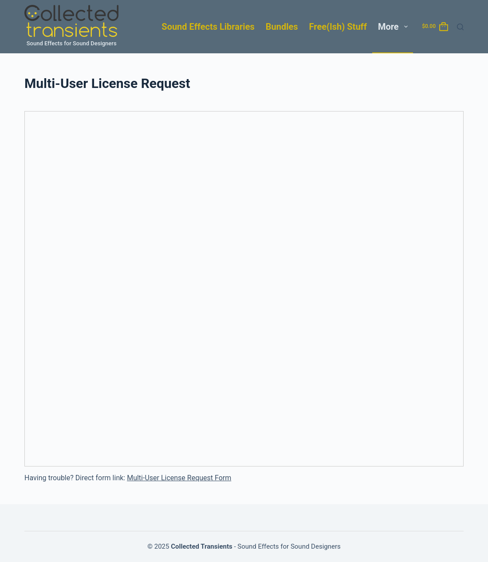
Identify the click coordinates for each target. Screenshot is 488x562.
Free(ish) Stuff (338, 26)
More (394, 26)
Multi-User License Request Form (179, 478)
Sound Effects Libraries (207, 26)
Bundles (282, 26)
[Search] (460, 27)
